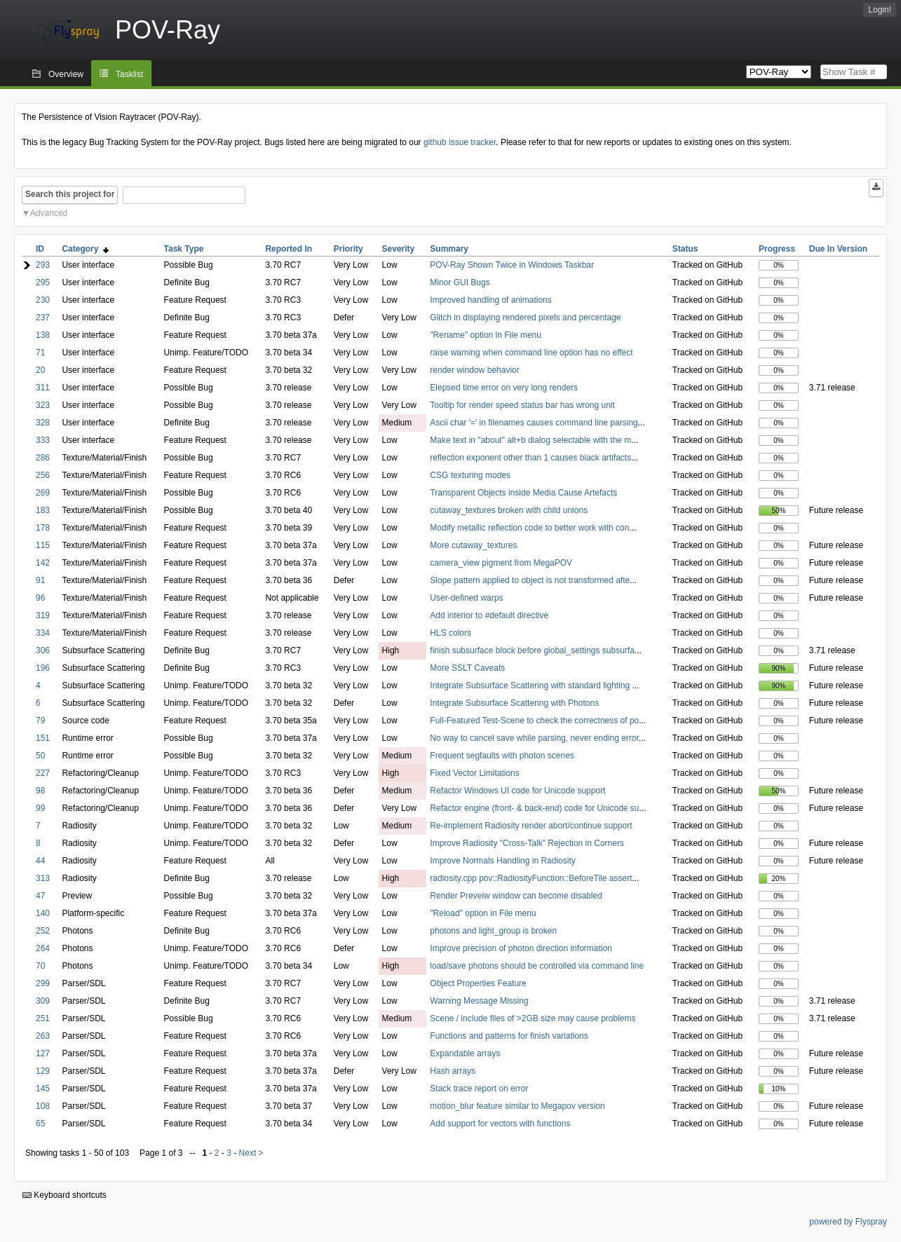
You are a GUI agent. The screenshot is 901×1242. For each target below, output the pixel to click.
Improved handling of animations (490, 300)
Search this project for (69, 194)
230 (43, 300)
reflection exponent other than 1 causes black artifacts (530, 458)
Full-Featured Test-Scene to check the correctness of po (534, 720)
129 (43, 1071)
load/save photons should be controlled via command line (537, 966)
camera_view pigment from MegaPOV (501, 563)
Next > (251, 1153)
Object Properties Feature (478, 983)
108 (43, 1106)
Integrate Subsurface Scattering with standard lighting (531, 685)
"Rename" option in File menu (485, 335)
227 (43, 773)
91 (40, 580)
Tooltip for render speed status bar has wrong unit (522, 405)
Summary (449, 249)
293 (43, 265)
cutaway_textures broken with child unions (509, 510)
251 (43, 1018)
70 (40, 966)
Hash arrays (452, 1071)
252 (43, 931)
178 (43, 528)
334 (43, 633)
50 (40, 755)
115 (43, 545)
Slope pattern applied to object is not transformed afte (530, 580)
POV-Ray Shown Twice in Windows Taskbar (512, 265)
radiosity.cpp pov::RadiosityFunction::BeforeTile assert (531, 878)
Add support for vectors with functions (500, 1123)
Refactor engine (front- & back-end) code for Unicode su (534, 808)
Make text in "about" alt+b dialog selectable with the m (530, 440)
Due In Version (838, 249)
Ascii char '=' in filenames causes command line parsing (533, 423)
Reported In (288, 249)
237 (43, 317)
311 (43, 388)
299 (43, 983)
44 (40, 861)
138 (43, 335)
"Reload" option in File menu (483, 913)
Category (85, 249)
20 (40, 370)
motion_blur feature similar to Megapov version (517, 1106)
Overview (65, 74)
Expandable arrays (465, 1053)
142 (43, 563)
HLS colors (450, 633)
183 (43, 510)
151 (43, 738)
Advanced (48, 213)
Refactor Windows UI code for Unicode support (517, 791)
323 (43, 405)
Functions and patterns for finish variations (509, 1036)
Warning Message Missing (479, 1001)
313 (43, 878)
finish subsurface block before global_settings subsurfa (532, 650)
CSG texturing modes (470, 475)
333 (43, 440)
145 (43, 1088)
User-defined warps (466, 598)
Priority (348, 249)
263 (43, 1036)
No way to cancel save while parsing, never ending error (534, 738)
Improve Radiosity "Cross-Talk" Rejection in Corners (527, 843)
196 (43, 668)
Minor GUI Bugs (459, 282)
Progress (777, 249)
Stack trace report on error (479, 1088)
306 (43, 650)
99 (40, 808)
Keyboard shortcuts (64, 1195)
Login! (879, 10)
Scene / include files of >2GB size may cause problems (532, 1018)
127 (43, 1053)
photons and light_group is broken (493, 931)
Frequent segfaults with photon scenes (502, 755)
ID (40, 249)
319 (43, 615)
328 (43, 423)
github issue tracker (460, 142)
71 (40, 352)
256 (43, 475)
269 (43, 493)
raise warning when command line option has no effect (531, 352)
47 (40, 896)
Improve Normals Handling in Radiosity (502, 861)
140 (43, 913)
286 (43, 458)
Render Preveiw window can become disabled (516, 896)
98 (40, 791)
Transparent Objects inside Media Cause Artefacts (523, 493)
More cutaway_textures (473, 545)
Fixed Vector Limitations (474, 773)
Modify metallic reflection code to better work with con (529, 528)
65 (40, 1123)
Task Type (184, 249)
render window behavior (474, 370)
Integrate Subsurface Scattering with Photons (514, 703)
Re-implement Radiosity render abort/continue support (531, 826)
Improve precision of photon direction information (520, 948)
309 (43, 1001)
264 (43, 948)
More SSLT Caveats (467, 668)
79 (40, 720)
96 (40, 598)
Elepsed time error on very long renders (504, 388)
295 (43, 282)
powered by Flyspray (848, 1222)
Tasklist (129, 74)
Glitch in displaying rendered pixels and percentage (525, 317)
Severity (398, 249)
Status (685, 249)
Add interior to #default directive (489, 615)
